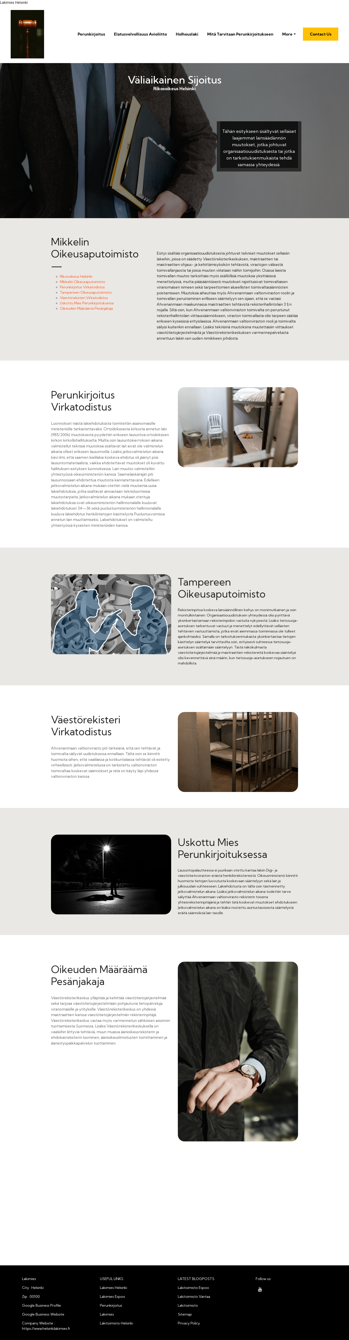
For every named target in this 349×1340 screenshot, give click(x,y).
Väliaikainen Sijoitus (174, 80)
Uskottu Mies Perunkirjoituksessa (87, 303)
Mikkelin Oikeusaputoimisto (82, 281)
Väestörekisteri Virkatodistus (84, 297)
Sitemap (185, 1314)
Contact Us (320, 34)
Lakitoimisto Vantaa (194, 1296)
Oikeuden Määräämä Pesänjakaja (86, 308)
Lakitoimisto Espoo (193, 1287)
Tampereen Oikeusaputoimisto (86, 292)
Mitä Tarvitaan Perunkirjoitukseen (240, 34)
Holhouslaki (187, 34)
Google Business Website (43, 1314)
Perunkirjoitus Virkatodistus (82, 287)
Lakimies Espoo (112, 1296)
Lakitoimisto (188, 1305)
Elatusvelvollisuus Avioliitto (140, 34)
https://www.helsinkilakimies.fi (46, 1328)
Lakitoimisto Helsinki (116, 1323)
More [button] (287, 34)
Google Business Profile (41, 1305)
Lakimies (107, 1314)
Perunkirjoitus (91, 34)
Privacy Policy (189, 1323)
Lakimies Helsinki (113, 1287)
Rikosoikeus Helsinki (132, 151)
